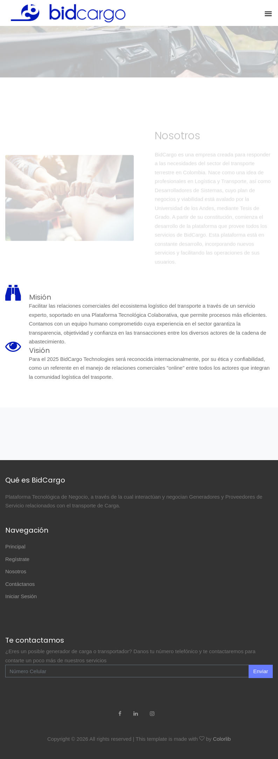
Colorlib (222, 739)
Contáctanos (20, 584)
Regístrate (17, 559)
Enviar (260, 671)
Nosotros (15, 571)
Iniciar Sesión (21, 596)
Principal (15, 546)
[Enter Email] (127, 671)
